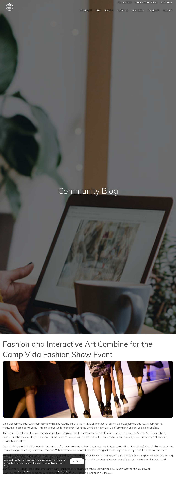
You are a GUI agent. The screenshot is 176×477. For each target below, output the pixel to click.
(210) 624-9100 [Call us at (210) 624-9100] (124, 2)
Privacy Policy (64, 471)
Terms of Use (23, 471)
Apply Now (166, 2)
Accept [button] (77, 461)
